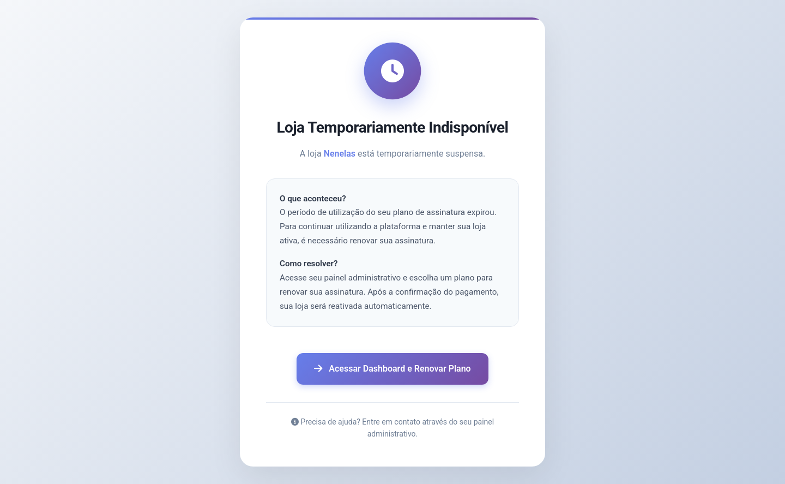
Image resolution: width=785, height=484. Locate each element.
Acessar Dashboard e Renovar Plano (392, 368)
